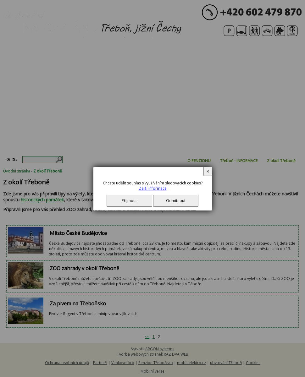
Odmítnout (176, 200)
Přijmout (129, 200)
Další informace (153, 188)
